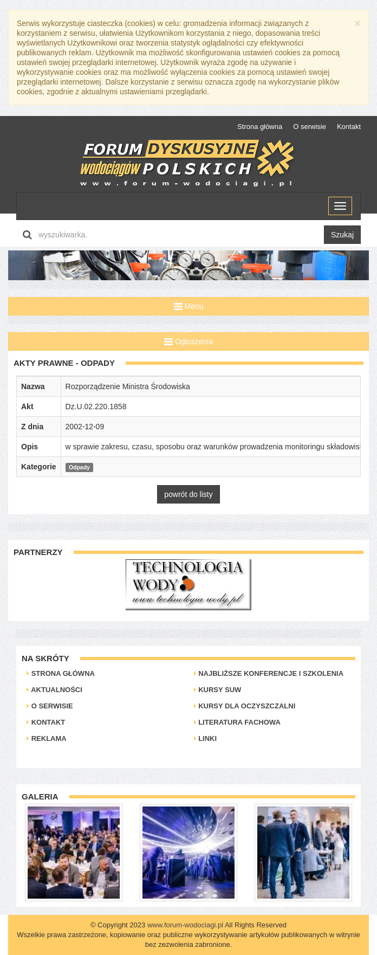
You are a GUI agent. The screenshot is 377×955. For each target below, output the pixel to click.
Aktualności (54, 690)
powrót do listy (188, 494)
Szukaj (342, 234)
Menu (189, 306)
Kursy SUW (218, 690)
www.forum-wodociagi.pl (185, 925)
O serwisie (309, 126)
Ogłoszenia (188, 341)
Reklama (47, 738)
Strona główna (259, 126)
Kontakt (349, 126)
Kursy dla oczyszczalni (245, 706)
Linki (205, 738)
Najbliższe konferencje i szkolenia (269, 673)
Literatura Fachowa (237, 722)
